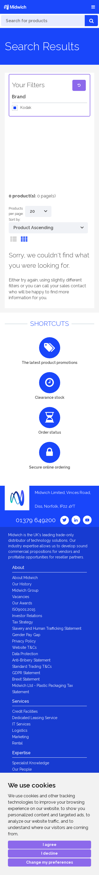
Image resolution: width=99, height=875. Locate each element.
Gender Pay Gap (26, 635)
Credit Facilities (25, 711)
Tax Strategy (22, 622)
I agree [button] (49, 844)
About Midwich (25, 578)
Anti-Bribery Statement (31, 660)
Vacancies (20, 597)
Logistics (19, 730)
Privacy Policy (24, 641)
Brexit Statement (26, 679)
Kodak (25, 108)
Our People (22, 769)
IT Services (21, 724)
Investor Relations (27, 616)
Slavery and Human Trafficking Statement (46, 628)
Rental (17, 743)
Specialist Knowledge (30, 763)
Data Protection (25, 654)
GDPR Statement (26, 673)
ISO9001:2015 (23, 609)
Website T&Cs (24, 647)
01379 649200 (36, 520)
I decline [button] (49, 853)
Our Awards (22, 603)
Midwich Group (25, 590)
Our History (22, 584)
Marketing (20, 737)
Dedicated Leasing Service (34, 718)
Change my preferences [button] (49, 862)
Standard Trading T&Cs (32, 666)
